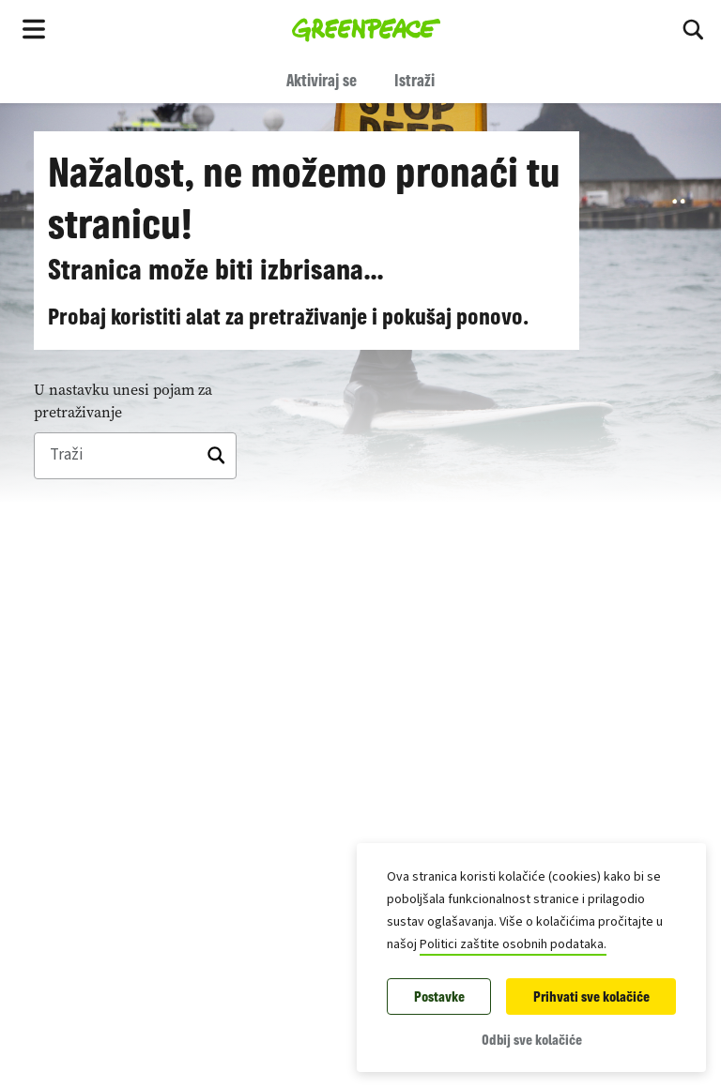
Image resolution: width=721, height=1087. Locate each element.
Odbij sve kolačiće (532, 1039)
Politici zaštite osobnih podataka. (513, 944)
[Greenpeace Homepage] (366, 28)
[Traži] (135, 455)
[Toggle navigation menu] (34, 28)
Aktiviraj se (321, 79)
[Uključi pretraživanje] (692, 28)
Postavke (439, 996)
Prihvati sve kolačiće (591, 996)
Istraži (414, 79)
